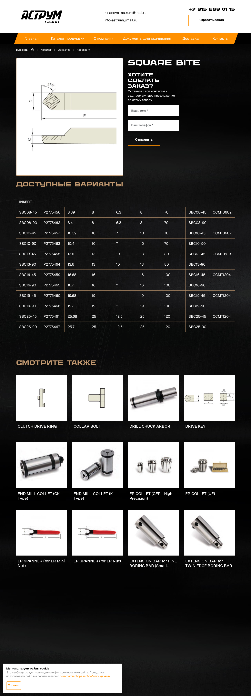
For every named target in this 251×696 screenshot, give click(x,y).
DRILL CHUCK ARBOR (149, 426)
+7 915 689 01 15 (211, 9)
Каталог (46, 49)
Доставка (190, 38)
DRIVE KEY (195, 426)
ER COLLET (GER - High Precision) (150, 496)
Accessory (83, 49)
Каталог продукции (67, 38)
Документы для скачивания (147, 38)
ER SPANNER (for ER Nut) (97, 561)
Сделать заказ (211, 20)
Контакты (220, 38)
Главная (32, 38)
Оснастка (64, 49)
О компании (104, 38)
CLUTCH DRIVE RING (37, 426)
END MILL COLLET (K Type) (93, 496)
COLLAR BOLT (87, 426)
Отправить (144, 139)
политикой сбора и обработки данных (85, 676)
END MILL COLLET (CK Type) (39, 496)
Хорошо (13, 685)
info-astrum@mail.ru (121, 20)
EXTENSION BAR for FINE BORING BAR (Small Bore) (153, 563)
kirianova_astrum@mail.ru (125, 12)
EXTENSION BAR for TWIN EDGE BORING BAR (208, 563)
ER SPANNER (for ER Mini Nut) (41, 563)
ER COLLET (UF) (200, 494)
